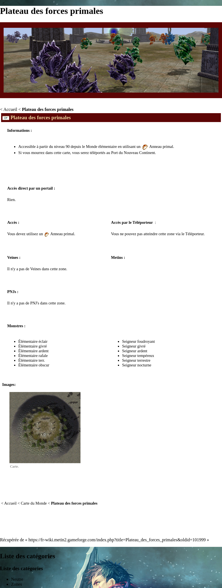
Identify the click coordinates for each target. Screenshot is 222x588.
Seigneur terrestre (136, 360)
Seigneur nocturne (136, 365)
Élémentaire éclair (32, 341)
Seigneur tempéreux (138, 355)
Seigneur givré (133, 346)
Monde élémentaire (101, 146)
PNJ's (34, 303)
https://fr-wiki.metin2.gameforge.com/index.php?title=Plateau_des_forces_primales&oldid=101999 (117, 539)
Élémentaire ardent (33, 351)
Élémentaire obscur (33, 365)
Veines (35, 269)
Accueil (10, 109)
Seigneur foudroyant (138, 341)
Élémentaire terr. (31, 360)
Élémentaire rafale (33, 355)
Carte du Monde (34, 503)
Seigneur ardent (134, 351)
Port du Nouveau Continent (133, 152)
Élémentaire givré (32, 346)
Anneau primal (161, 146)
